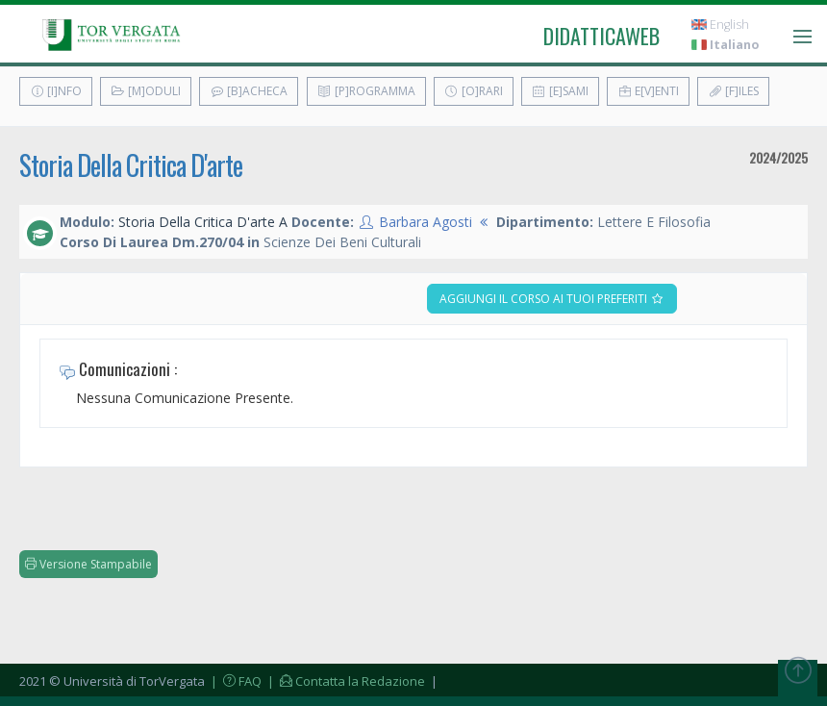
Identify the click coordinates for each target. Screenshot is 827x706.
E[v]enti (648, 91)
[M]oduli (146, 91)
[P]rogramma (366, 91)
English (720, 24)
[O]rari (473, 91)
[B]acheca (249, 91)
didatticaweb (601, 35)
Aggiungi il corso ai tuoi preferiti (551, 298)
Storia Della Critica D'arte (130, 165)
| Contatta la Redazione (344, 681)
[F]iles (733, 91)
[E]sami (560, 91)
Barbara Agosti (425, 222)
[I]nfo (56, 91)
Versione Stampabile (88, 564)
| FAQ (235, 681)
